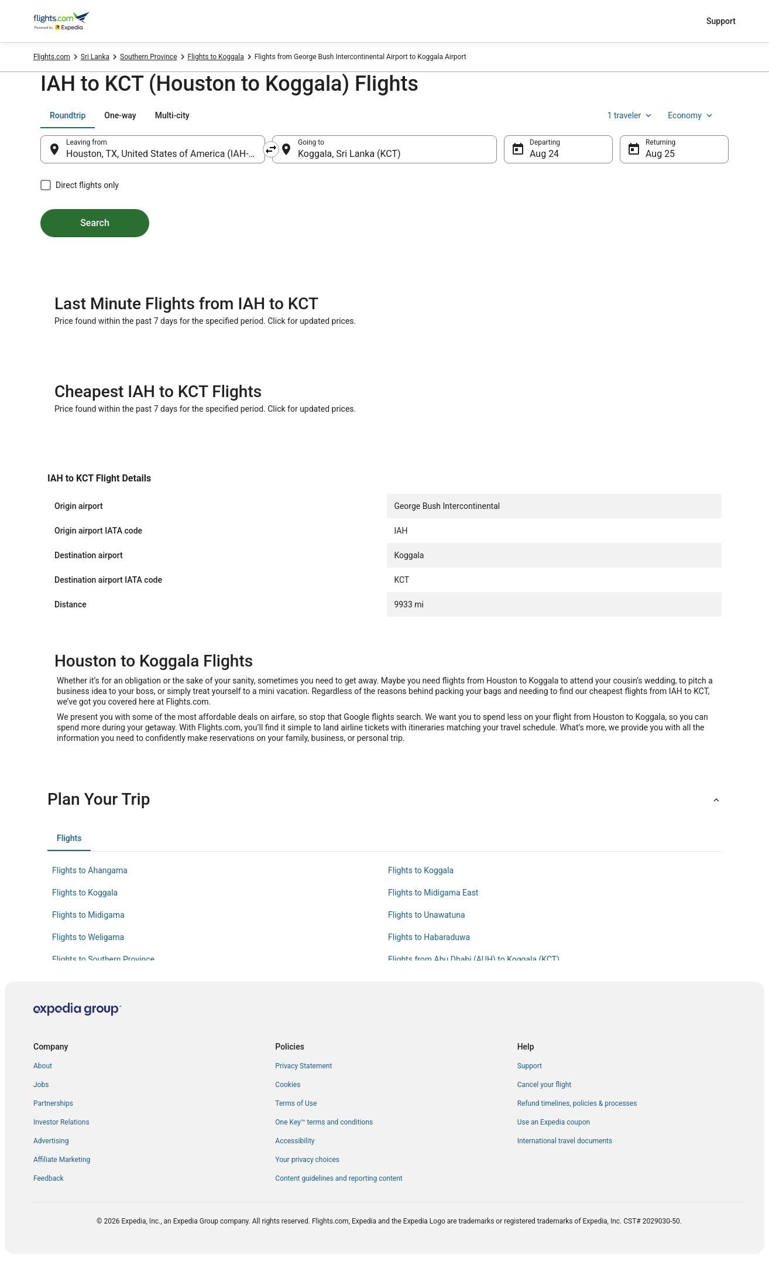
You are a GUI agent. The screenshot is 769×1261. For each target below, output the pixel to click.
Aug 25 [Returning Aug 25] (660, 153)
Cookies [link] (287, 1085)
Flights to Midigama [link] (88, 915)
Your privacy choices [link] (307, 1160)
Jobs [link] (41, 1085)
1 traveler (630, 115)
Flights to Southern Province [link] (103, 959)
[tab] (67, 115)
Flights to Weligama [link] (88, 937)
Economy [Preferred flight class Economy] (691, 115)
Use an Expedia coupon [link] (553, 1122)
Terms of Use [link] (296, 1103)
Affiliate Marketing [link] (61, 1160)
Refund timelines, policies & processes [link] (577, 1103)
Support (721, 21)
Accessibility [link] (294, 1141)
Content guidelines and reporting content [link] (338, 1178)
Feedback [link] (48, 1178)
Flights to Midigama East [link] (433, 892)
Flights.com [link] (51, 57)
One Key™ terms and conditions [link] (324, 1122)
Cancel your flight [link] (544, 1085)
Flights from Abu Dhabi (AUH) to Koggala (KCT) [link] (473, 959)
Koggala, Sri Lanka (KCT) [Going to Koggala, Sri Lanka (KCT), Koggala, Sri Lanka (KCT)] (349, 153)
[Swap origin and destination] (271, 149)
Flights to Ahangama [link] (90, 870)
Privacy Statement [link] (303, 1066)
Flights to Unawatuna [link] (426, 915)
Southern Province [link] (148, 57)
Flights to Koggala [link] (216, 57)
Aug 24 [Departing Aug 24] (544, 153)
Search (94, 222)
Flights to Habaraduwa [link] (429, 937)
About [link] (42, 1066)
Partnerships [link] (53, 1103)
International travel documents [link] (564, 1141)
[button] (384, 799)
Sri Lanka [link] (95, 57)
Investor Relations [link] (61, 1122)
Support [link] (529, 1066)
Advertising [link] (50, 1141)
